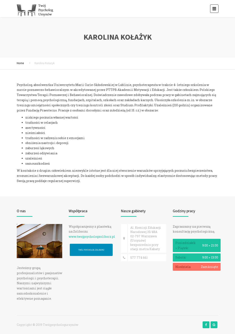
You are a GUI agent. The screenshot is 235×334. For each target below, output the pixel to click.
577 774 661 (139, 258)
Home (20, 63)
